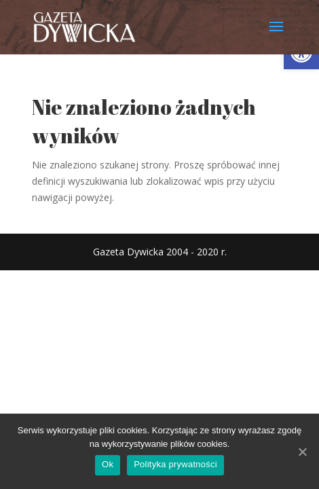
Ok (107, 464)
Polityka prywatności (175, 464)
